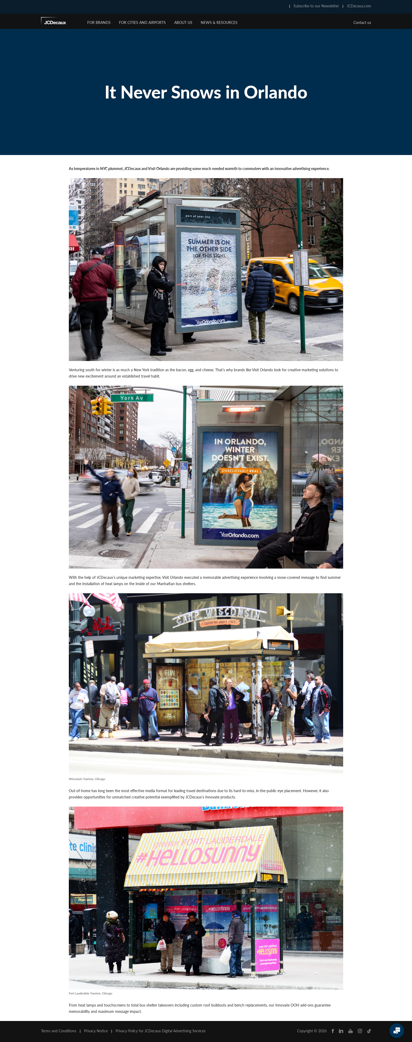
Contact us (362, 22)
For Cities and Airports (142, 22)
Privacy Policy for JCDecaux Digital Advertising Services (160, 1031)
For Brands (99, 22)
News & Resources (219, 22)
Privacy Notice (96, 1031)
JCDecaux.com (359, 6)
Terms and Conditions (58, 1031)
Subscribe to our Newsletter (316, 6)
